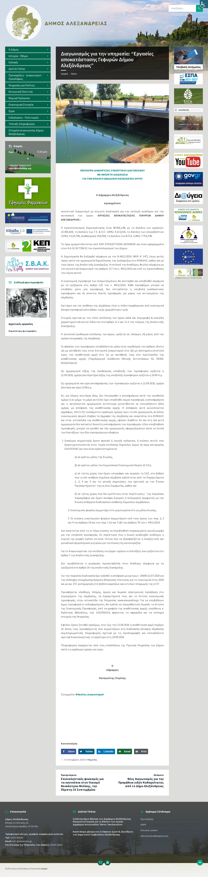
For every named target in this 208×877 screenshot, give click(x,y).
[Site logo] (56, 39)
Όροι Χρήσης (147, 819)
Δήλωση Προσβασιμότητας (154, 835)
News (74, 73)
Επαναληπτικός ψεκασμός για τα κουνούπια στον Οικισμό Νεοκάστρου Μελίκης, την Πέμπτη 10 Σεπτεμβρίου (82, 784)
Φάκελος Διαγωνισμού (89, 694)
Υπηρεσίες (92, 759)
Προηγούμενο (69, 775)
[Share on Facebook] (68, 751)
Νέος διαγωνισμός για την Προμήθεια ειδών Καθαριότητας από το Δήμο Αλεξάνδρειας (141, 782)
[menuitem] (28, 50)
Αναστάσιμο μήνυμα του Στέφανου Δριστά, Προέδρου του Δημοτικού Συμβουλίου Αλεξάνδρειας (103, 833)
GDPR (143, 824)
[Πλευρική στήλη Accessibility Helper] (204, 4)
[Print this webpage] (141, 751)
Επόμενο (159, 775)
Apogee (44, 868)
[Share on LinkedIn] (106, 751)
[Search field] (186, 8)
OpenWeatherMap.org (20, 168)
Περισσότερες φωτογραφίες (22, 331)
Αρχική (64, 73)
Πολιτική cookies (149, 830)
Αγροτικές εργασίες (21, 324)
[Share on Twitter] (86, 751)
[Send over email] (124, 751)
